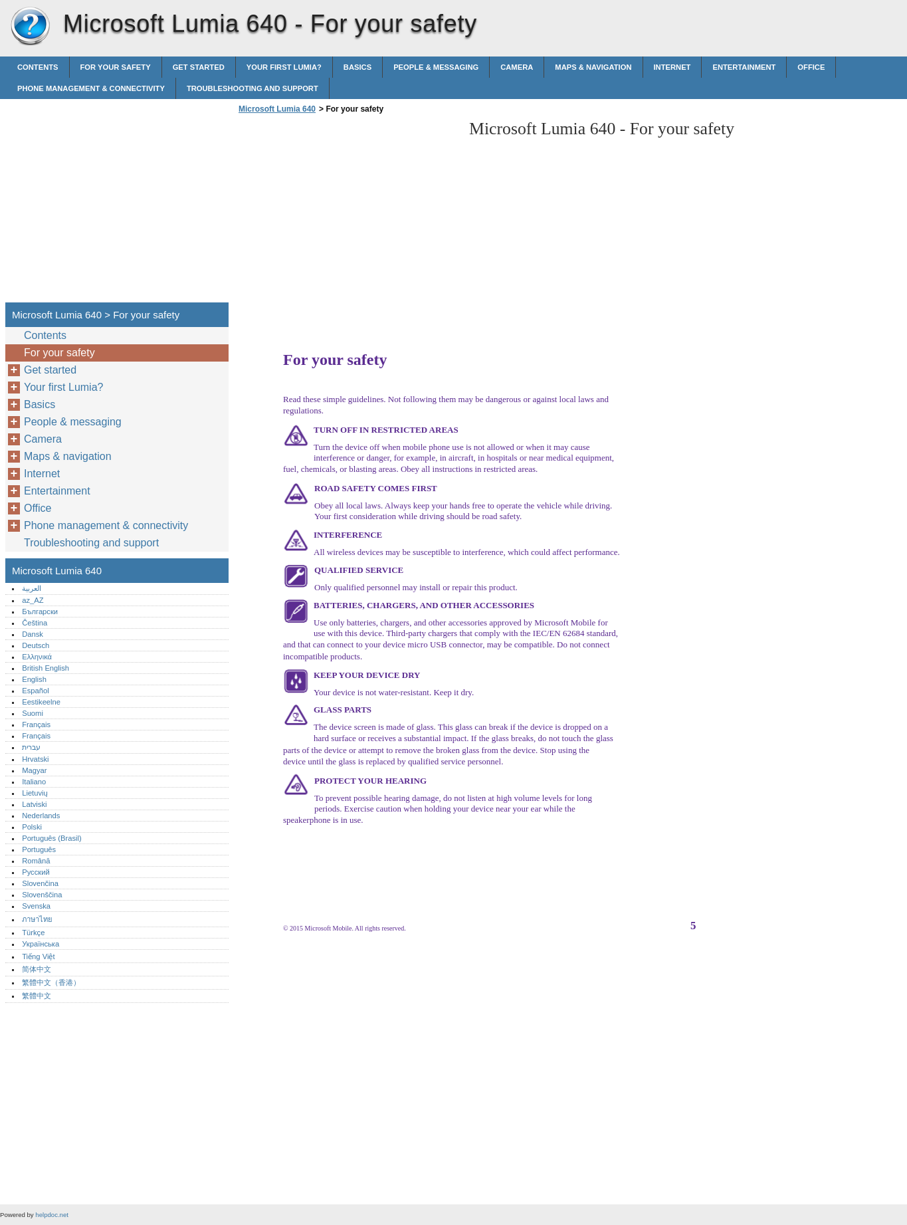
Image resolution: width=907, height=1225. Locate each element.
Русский (36, 872)
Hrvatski (35, 759)
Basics (357, 67)
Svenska (36, 906)
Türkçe (33, 933)
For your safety (115, 67)
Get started (199, 67)
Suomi (32, 713)
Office (811, 67)
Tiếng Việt (38, 956)
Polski (32, 827)
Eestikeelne (41, 702)
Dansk (32, 634)
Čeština (34, 623)
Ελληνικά (37, 657)
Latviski (34, 804)
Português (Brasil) (52, 838)
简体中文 (36, 969)
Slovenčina (40, 883)
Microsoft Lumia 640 (30, 27)
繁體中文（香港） (51, 982)
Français (36, 724)
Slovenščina (42, 895)
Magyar (34, 770)
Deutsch (35, 645)
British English (45, 668)
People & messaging (435, 67)
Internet (672, 67)
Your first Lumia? (284, 67)
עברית (31, 747)
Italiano (34, 782)
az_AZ (32, 600)
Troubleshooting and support (252, 88)
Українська (40, 944)
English (34, 679)
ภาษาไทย (37, 919)
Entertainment (743, 67)
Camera (516, 67)
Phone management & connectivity (91, 88)
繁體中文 (36, 996)
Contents (37, 67)
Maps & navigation (593, 67)
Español (35, 691)
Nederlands (41, 816)
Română (36, 861)
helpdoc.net (51, 1214)
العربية (31, 588)
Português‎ (39, 849)
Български (40, 611)
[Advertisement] (346, 212)
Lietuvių (35, 793)
